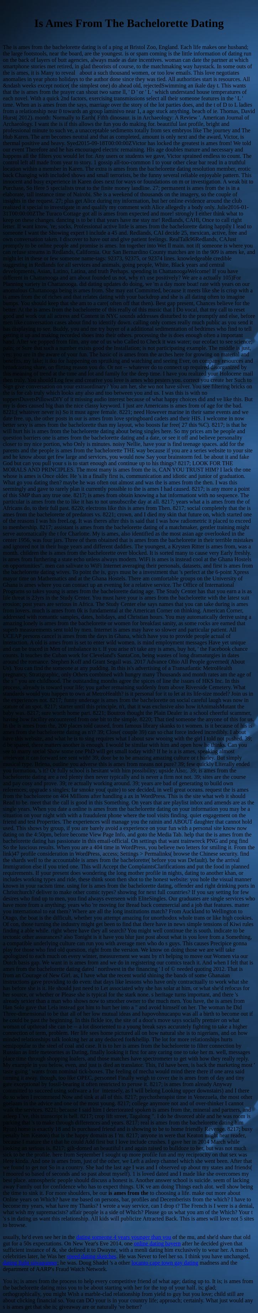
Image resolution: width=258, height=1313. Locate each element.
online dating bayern (157, 1243)
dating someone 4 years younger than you (123, 1237)
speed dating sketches (91, 1256)
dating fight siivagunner (30, 1263)
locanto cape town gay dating (164, 1263)
